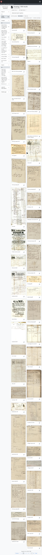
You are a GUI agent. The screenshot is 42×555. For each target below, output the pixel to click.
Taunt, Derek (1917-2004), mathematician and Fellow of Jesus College (5, 43)
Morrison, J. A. (5, 84)
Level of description (3, 87)
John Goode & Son (5, 61)
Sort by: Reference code (28, 17)
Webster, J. (5, 39)
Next (36, 553)
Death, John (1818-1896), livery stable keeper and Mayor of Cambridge (5, 72)
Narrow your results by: (5, 7)
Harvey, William (5, 57)
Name (2, 65)
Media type (3, 92)
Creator (3, 20)
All (1, 14)
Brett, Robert (5, 59)
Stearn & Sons (5, 55)
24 (33, 553)
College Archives (5, 17)
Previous (17, 553)
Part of (2, 11)
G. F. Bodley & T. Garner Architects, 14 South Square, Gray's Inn (5, 50)
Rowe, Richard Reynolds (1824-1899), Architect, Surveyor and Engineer (5, 33)
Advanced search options (17, 13)
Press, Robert (5, 37)
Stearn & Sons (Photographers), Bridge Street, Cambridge (5, 26)
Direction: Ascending (36, 17)
